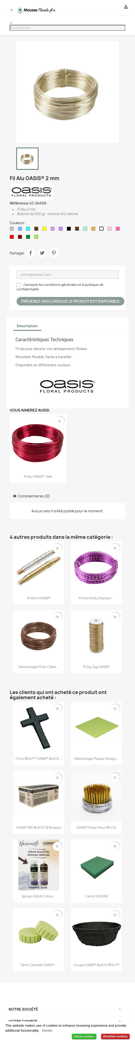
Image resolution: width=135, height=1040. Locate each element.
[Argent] (13, 230)
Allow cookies (84, 1036)
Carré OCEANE (96, 896)
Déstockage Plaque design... (96, 758)
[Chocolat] (37, 230)
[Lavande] (53, 230)
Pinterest (53, 252)
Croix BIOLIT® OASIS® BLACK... (39, 758)
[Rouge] (13, 238)
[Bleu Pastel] (21, 230)
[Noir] (70, 230)
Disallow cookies (115, 1036)
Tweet (42, 252)
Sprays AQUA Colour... (39, 896)
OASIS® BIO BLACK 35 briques (38, 827)
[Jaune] (45, 230)
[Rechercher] (67, 28)
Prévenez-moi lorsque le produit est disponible (70, 301)
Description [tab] (27, 325)
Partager (30, 252)
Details (47, 1030)
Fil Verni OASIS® (39, 598)
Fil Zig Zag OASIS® (96, 667)
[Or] (94, 230)
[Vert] (29, 238)
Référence (19, 203)
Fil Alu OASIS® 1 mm (38, 476)
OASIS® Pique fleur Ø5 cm (96, 827)
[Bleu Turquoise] (29, 230)
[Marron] (78, 230)
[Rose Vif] (119, 230)
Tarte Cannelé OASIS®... (38, 965)
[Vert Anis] (37, 238)
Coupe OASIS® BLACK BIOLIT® (96, 965)
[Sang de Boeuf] (21, 238)
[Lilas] (62, 230)
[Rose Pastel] (110, 230)
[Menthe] (86, 230)
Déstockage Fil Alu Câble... (39, 667)
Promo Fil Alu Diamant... (96, 598)
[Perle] (102, 230)
